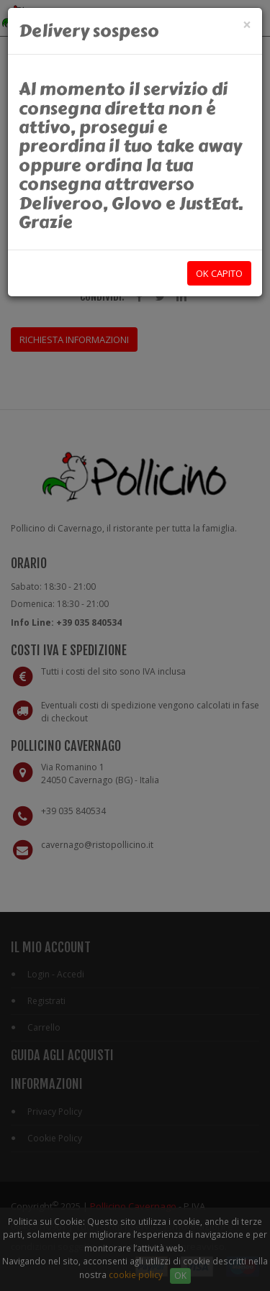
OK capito (219, 273)
